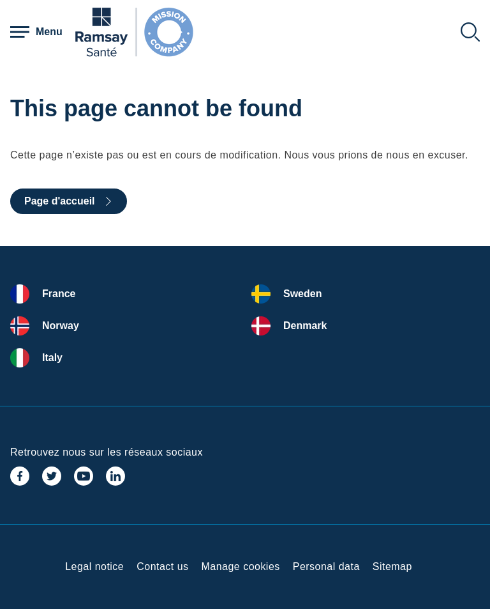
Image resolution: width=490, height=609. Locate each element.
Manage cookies (241, 566)
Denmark (305, 325)
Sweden (302, 293)
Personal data (326, 566)
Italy (52, 357)
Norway (60, 325)
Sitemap (392, 566)
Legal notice (94, 566)
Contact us (162, 566)
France (58, 293)
